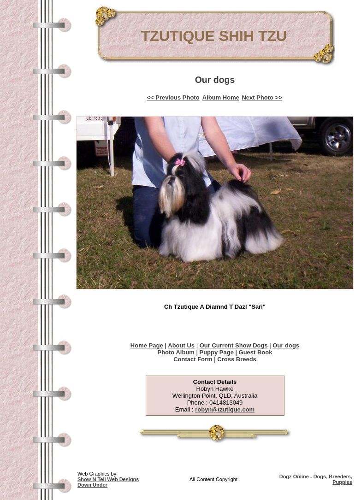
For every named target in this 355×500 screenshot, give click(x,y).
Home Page (146, 345)
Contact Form (193, 359)
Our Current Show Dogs (234, 345)
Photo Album (175, 352)
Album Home (220, 97)
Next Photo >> (262, 97)
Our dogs (285, 345)
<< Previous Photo (173, 97)
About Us (181, 345)
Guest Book (255, 352)
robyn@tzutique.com (224, 409)
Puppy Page (217, 352)
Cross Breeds (236, 359)
